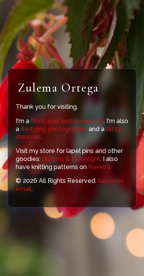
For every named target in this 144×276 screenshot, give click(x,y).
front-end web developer (67, 121)
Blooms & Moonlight (71, 159)
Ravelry (99, 167)
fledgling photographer (54, 129)
